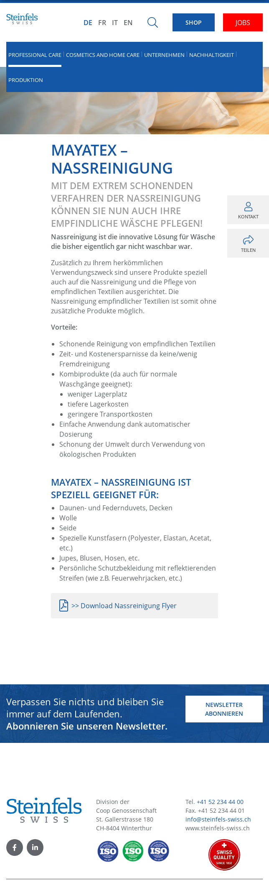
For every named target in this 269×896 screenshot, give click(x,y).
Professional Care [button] (34, 55)
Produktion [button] (25, 80)
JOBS (243, 22)
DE (88, 22)
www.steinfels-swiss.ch (217, 828)
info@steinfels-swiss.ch (218, 819)
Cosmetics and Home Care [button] (103, 55)
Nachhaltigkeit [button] (211, 55)
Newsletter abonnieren (224, 709)
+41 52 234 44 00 (220, 802)
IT (115, 22)
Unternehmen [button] (164, 55)
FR (102, 22)
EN (128, 22)
